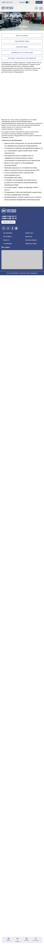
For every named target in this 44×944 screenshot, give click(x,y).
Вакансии (28, 236)
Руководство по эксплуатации (22, 52)
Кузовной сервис (22, 47)
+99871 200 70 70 (9, 218)
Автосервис (7, 236)
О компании (7, 243)
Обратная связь (31, 243)
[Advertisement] (22, 86)
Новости (6, 240)
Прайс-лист (29, 233)
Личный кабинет (31, 240)
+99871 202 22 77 (7, 2)
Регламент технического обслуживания (22, 58)
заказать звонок (8, 222)
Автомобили (7, 233)
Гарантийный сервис (22, 41)
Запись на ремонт (22, 35)
